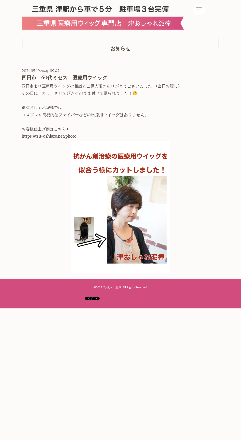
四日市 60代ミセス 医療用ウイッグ (65, 77)
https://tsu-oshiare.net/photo (49, 136)
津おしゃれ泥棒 (112, 287)
